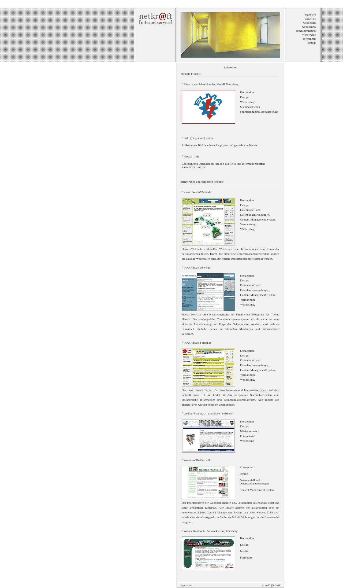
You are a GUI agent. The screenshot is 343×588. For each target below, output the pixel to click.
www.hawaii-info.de (194, 166)
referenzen (309, 38)
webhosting (309, 26)
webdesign (309, 22)
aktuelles (310, 18)
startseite (310, 14)
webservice (309, 34)
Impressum (186, 585)
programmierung (306, 30)
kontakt (311, 42)
